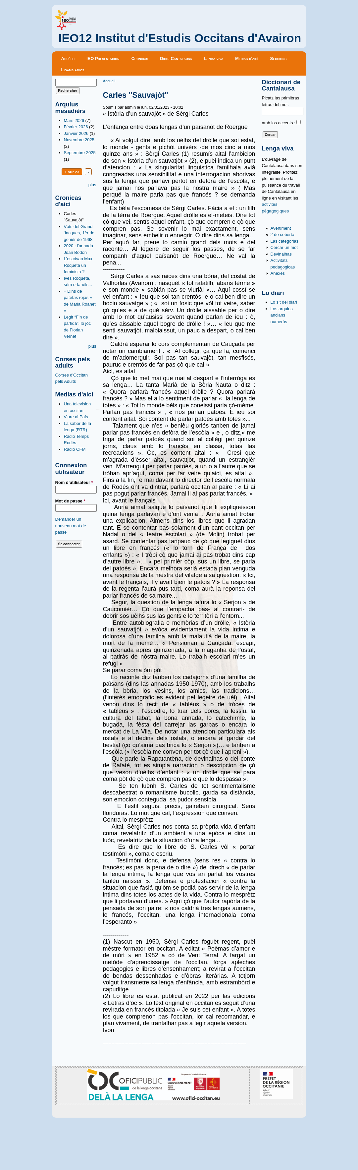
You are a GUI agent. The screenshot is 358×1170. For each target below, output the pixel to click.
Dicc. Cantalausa (176, 58)
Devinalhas (281, 254)
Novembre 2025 (79, 139)
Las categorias (285, 241)
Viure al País (76, 416)
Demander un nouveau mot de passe (70, 526)
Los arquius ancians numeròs (282, 315)
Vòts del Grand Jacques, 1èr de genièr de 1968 (79, 233)
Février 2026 (76, 126)
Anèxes (278, 273)
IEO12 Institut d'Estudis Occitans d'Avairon (180, 38)
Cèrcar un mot (284, 247)
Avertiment (281, 228)
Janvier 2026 (76, 133)
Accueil (109, 81)
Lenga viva (213, 58)
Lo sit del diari (284, 302)
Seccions (278, 58)
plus (92, 184)
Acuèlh (68, 58)
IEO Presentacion (103, 58)
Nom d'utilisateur (74, 482)
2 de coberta (282, 234)
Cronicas (139, 58)
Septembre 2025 (80, 152)
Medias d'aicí (246, 58)
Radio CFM (75, 449)
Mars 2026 (74, 120)
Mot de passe (70, 500)
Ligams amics (72, 69)
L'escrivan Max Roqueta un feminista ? (78, 265)
